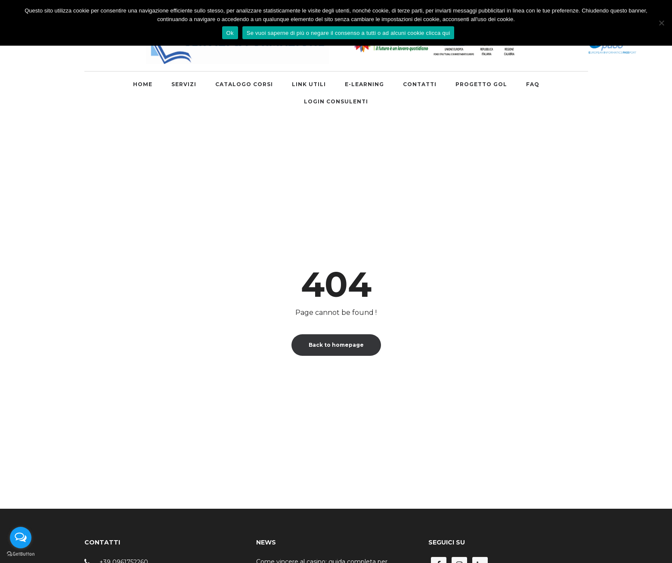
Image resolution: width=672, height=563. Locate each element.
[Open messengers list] (20, 537)
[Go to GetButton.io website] (20, 554)
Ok (230, 33)
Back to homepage (336, 345)
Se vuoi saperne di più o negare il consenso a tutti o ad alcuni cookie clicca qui (348, 33)
